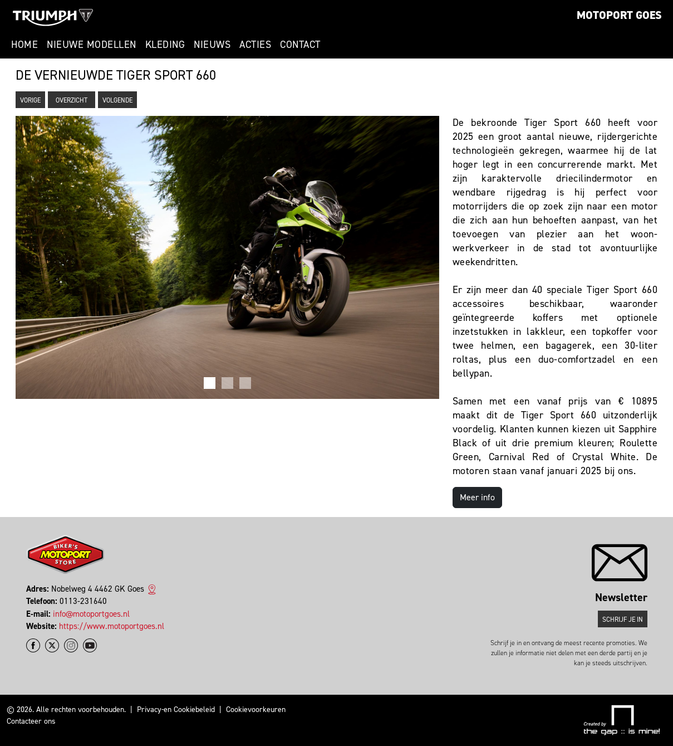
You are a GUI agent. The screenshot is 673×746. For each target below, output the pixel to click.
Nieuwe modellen (91, 44)
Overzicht (71, 100)
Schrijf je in (622, 619)
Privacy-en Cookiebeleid (176, 709)
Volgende (117, 100)
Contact (300, 44)
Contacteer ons (31, 721)
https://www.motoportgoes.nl (111, 626)
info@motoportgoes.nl (91, 614)
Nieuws (212, 44)
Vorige (30, 100)
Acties (255, 44)
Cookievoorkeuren (256, 709)
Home (24, 44)
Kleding (165, 44)
